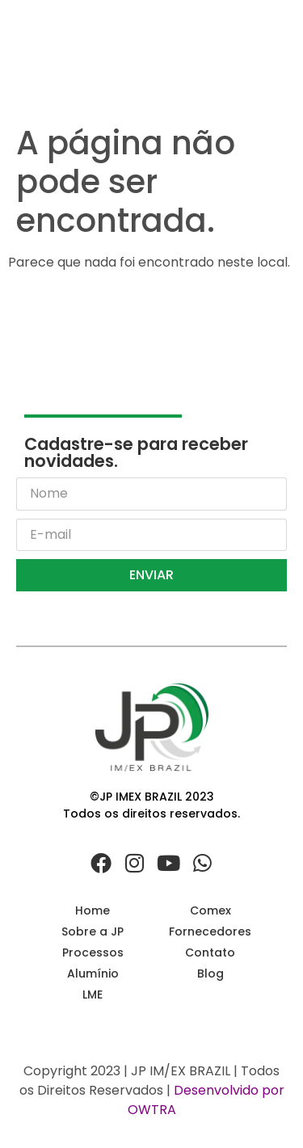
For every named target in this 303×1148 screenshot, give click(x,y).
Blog (210, 973)
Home (92, 910)
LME (92, 994)
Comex (210, 910)
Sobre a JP (92, 931)
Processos (93, 952)
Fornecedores (210, 931)
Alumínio (93, 973)
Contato (210, 952)
